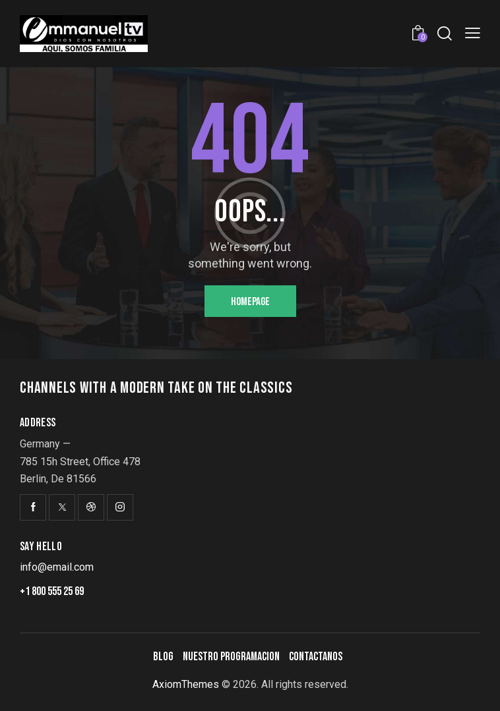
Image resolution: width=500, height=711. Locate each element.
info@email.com (57, 567)
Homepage (250, 301)
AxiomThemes (185, 684)
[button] (472, 32)
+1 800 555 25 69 (52, 591)
